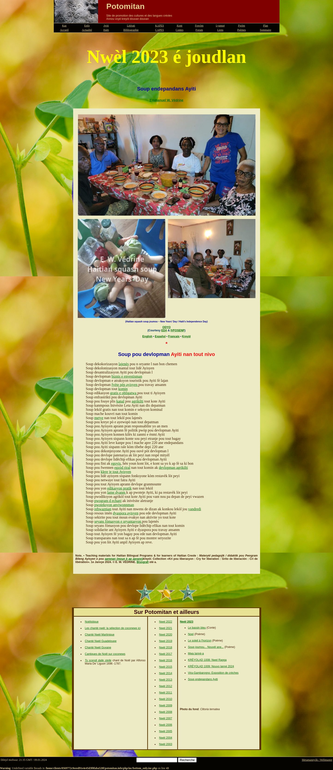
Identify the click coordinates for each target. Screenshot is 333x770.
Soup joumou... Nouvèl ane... (206, 647)
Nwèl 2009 (165, 705)
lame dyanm (116, 492)
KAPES (159, 25)
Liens (220, 30)
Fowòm (199, 25)
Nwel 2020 (165, 634)
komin (123, 389)
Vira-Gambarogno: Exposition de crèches (213, 672)
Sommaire (265, 30)
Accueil (64, 30)
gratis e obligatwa (123, 393)
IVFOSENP (178, 330)
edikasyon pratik (119, 488)
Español (160, 336)
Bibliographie (131, 30)
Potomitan (125, 6)
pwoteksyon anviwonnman (114, 505)
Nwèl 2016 (165, 660)
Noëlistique (92, 621)
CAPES (159, 30)
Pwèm (241, 25)
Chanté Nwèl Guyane (98, 647)
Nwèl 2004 (165, 737)
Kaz (64, 25)
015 (170, 666)
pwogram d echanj (107, 501)
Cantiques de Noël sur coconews (105, 654)
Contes (179, 30)
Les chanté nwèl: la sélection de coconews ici (113, 628)
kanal (120, 401)
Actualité (87, 30)
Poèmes (241, 30)
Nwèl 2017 (165, 654)
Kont (179, 25)
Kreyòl (186, 336)
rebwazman (102, 509)
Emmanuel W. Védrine (166, 100)
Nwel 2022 (165, 621)
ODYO (166, 327)
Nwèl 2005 (165, 731)
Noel (191, 634)
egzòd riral (122, 468)
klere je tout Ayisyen (116, 472)
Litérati (131, 25)
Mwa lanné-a (196, 653)
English (147, 336)
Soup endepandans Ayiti (203, 679)
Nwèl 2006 (165, 724)
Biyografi (143, 562)
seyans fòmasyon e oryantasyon (118, 521)
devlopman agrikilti (173, 468)
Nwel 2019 (165, 641)
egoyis (116, 463)
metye (98, 418)
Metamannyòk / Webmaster (317, 759)
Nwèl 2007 (165, 718)
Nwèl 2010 (165, 699)
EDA (164, 330)
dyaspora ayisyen (125, 513)
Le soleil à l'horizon (199, 640)
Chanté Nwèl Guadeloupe (101, 641)
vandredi (194, 509)
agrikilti (138, 401)
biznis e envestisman (127, 376)
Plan (265, 25)
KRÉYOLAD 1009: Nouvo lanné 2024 (211, 666)
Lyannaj (220, 25)
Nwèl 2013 (165, 679)
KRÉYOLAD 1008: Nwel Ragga (207, 660)
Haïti (106, 30)
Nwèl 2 (163, 666)
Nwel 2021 (165, 628)
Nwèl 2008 (165, 712)
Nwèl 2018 (165, 647)
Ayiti (106, 25)
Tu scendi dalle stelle (98, 660)
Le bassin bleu (197, 627)
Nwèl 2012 (165, 686)
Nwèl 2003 (165, 744)
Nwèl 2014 (165, 673)
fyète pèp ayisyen (125, 385)
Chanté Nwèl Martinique (99, 634)
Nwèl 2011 (165, 692)
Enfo (87, 25)
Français (174, 336)
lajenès (124, 364)
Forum (199, 30)
